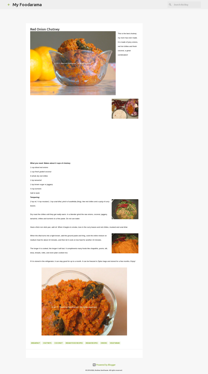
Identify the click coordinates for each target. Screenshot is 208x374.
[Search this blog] (187, 4)
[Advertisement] (84, 140)
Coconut (59, 343)
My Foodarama (27, 4)
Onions (104, 343)
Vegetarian (115, 343)
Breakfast (35, 343)
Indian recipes (92, 343)
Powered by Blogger (104, 365)
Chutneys (47, 343)
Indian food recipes (74, 343)
